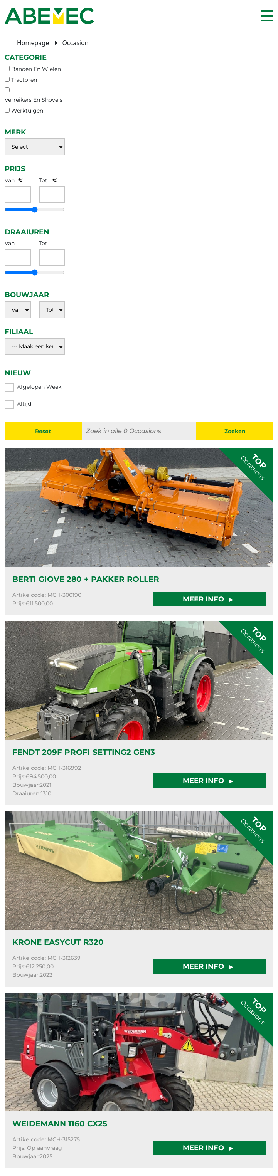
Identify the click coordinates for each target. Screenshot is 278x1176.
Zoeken (235, 431)
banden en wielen (36, 69)
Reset (43, 431)
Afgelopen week (33, 387)
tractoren (24, 79)
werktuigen (27, 110)
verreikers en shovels (33, 99)
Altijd (18, 404)
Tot (43, 180)
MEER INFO (209, 599)
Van (10, 180)
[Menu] (267, 16)
